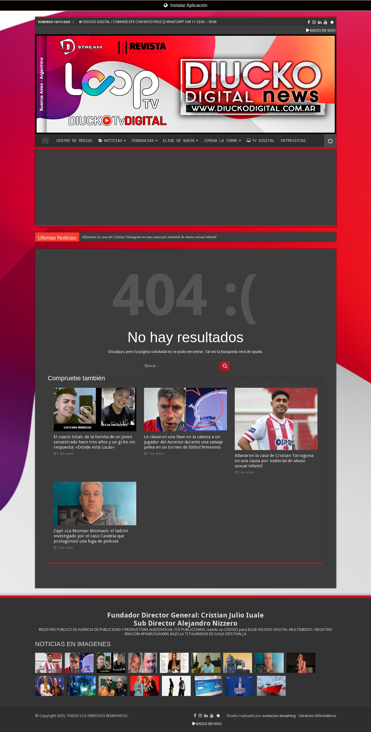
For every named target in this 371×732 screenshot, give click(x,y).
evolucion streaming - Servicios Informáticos (299, 716)
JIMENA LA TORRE (220, 140)
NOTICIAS (110, 140)
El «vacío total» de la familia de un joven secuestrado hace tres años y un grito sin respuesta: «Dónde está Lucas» (94, 442)
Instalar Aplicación (185, 5)
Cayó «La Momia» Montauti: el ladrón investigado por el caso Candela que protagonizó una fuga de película (91, 536)
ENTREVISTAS (293, 140)
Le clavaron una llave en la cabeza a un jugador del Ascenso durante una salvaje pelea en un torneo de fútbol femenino (183, 442)
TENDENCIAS (142, 140)
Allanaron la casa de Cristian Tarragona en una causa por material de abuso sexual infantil (149, 237)
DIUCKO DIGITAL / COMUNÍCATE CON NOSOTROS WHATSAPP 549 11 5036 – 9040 (148, 22)
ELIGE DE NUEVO (178, 140)
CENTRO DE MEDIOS (74, 140)
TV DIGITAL (261, 140)
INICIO (45, 140)
